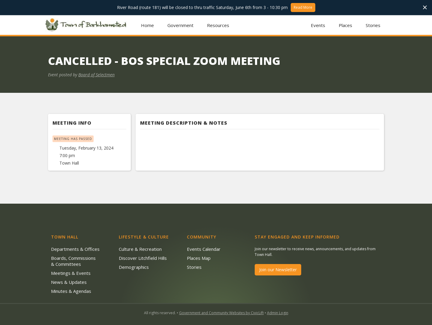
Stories (373, 25)
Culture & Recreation (140, 249)
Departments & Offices (75, 249)
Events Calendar (203, 249)
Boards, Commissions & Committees (73, 261)
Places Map (199, 258)
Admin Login (277, 312)
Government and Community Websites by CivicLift (221, 312)
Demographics (134, 267)
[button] (180, 25)
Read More (303, 7)
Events (318, 25)
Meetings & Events (71, 273)
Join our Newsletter (278, 269)
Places (345, 25)
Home (147, 25)
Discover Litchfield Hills (143, 258)
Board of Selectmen (96, 74)
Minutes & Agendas (71, 291)
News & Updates (69, 282)
